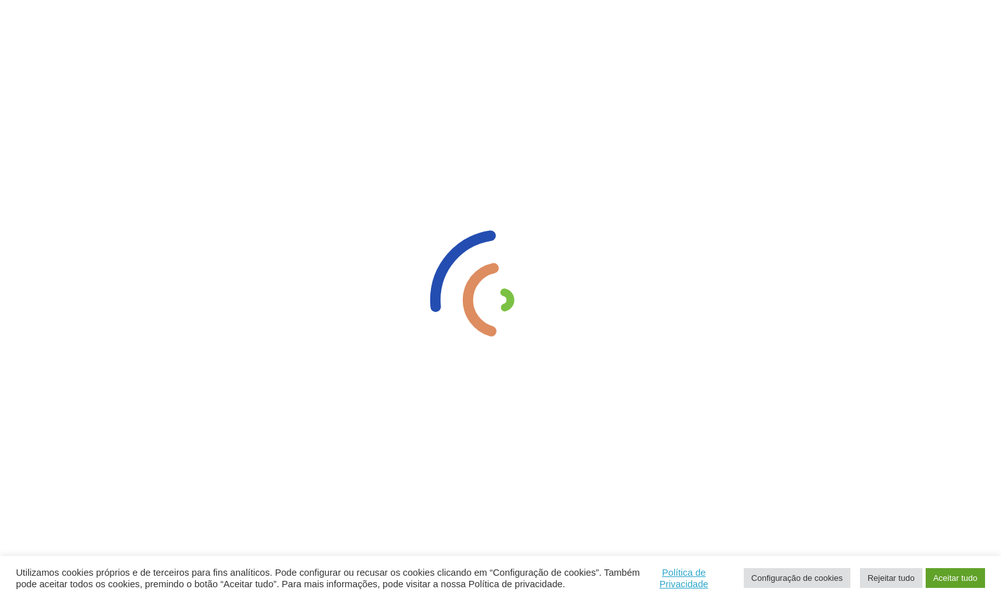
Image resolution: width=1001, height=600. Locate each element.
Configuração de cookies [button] (797, 578)
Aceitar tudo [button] (955, 578)
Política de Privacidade (684, 578)
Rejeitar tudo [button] (891, 578)
